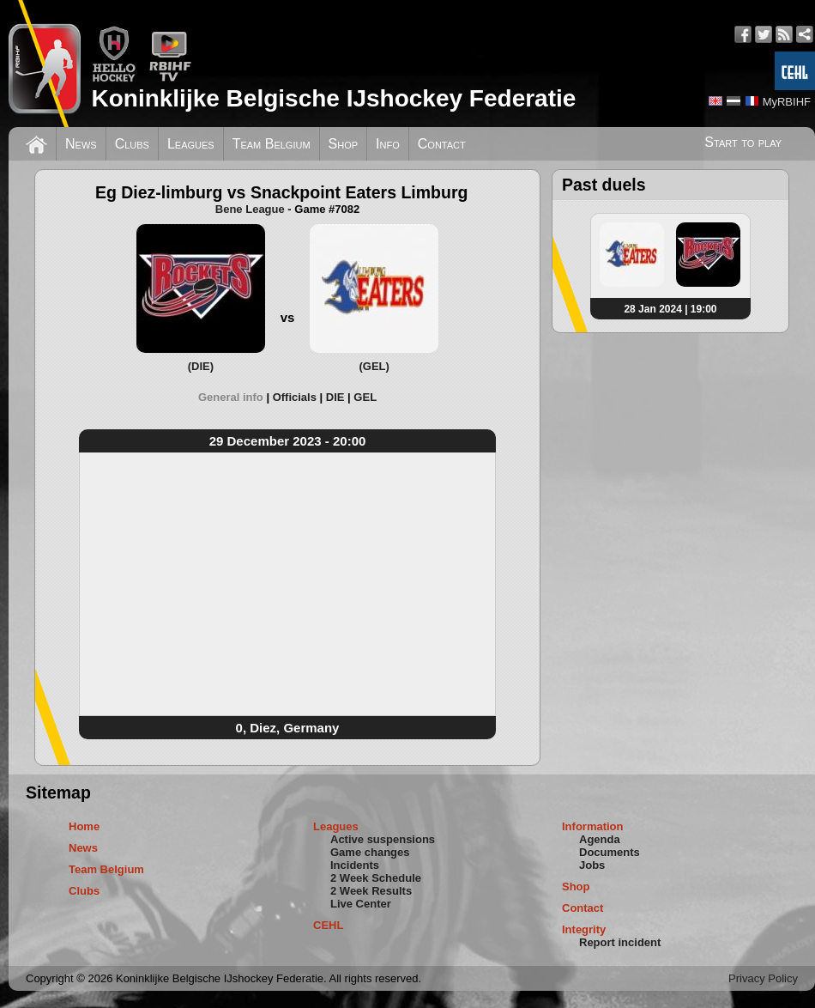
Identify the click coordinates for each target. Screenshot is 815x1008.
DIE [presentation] (335, 397)
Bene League (250, 209)
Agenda (599, 839)
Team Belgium (271, 144)
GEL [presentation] (365, 397)
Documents (609, 852)
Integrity (584, 929)
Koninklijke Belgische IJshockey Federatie (333, 98)
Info (388, 144)
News (81, 144)
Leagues (190, 144)
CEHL (328, 925)
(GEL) (374, 366)
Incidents (354, 865)
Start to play (743, 142)
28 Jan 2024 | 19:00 (670, 309)
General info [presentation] (230, 397)
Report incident (620, 942)
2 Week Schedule (375, 877)
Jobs (592, 865)
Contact (442, 144)
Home (84, 826)
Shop (344, 144)
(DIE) (201, 366)
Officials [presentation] (295, 397)
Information (593, 826)
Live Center (360, 903)
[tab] (235, 397)
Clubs (132, 144)
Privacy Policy (763, 978)
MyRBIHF (787, 101)
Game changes (370, 852)
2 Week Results (371, 890)
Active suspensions (382, 839)
